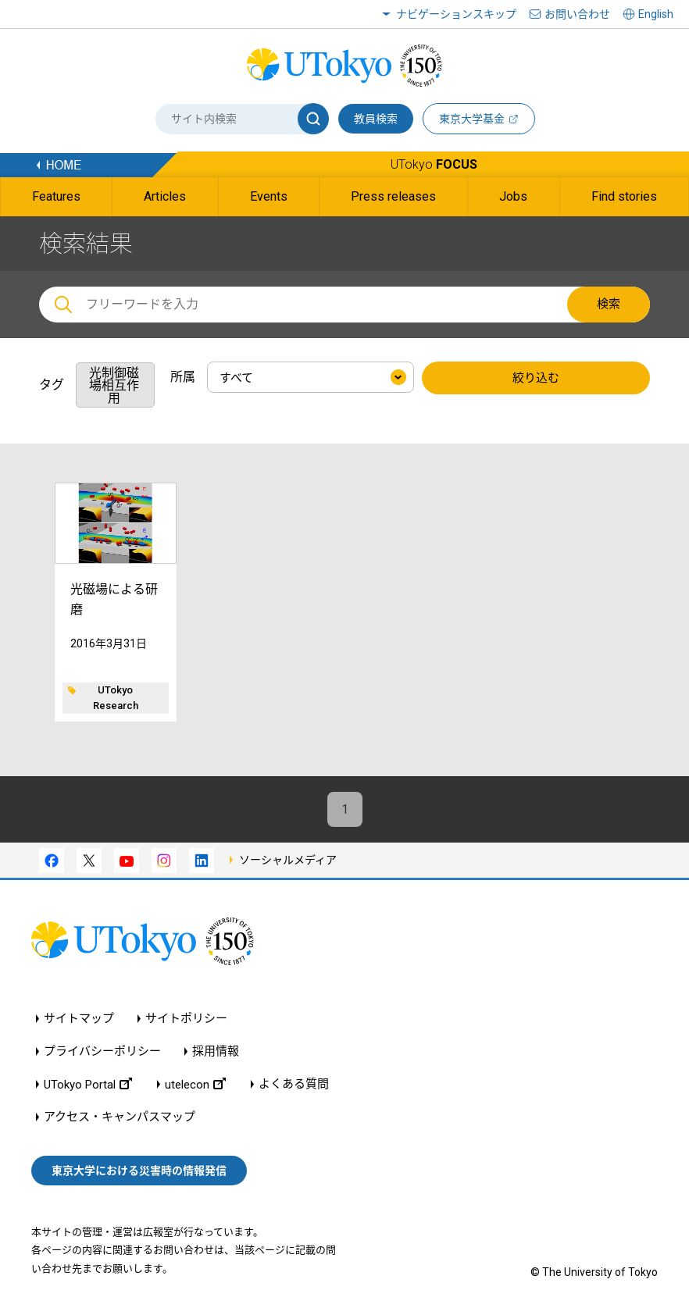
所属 (182, 376)
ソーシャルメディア (288, 860)
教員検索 (376, 118)
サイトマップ (79, 1019)
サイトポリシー (186, 1019)
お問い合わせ (577, 14)
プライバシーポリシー (102, 1051)
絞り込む (535, 378)
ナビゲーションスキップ (456, 14)
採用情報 (215, 1051)
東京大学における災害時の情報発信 (139, 1170)
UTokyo (434, 164)
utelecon (195, 1084)
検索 (608, 304)
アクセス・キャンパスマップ (119, 1117)
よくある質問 (294, 1084)
